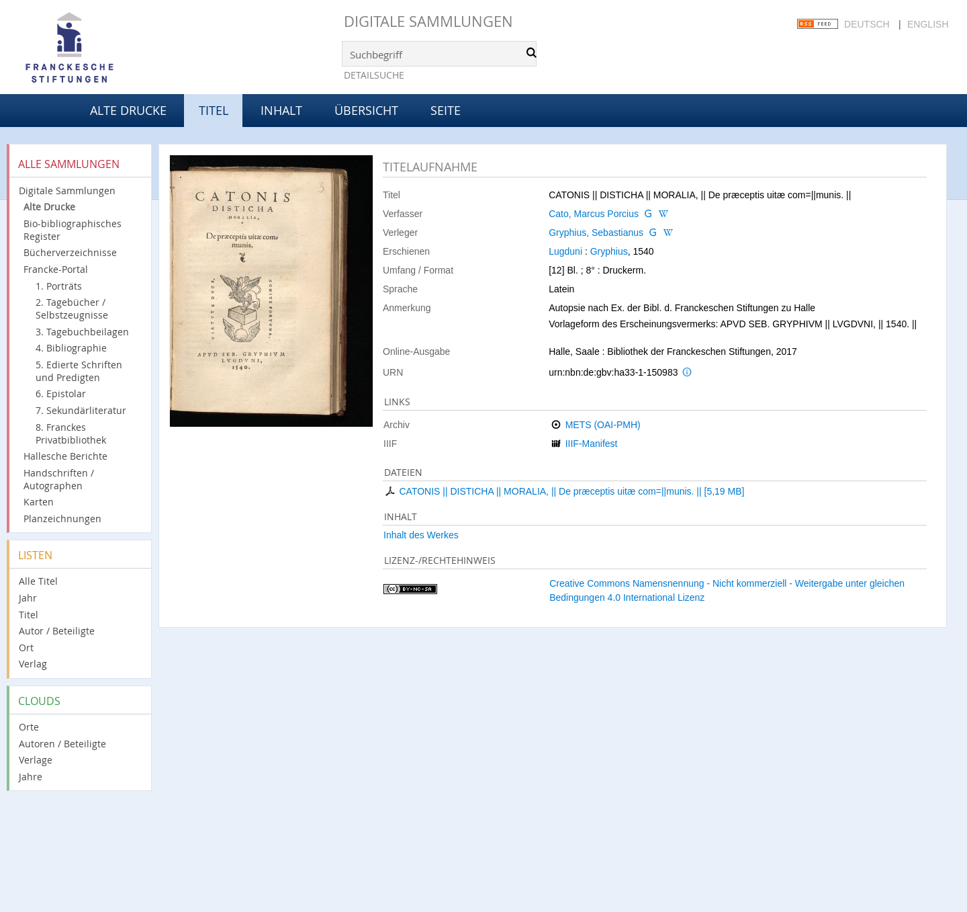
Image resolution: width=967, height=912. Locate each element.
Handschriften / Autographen (59, 479)
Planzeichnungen (62, 518)
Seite (445, 110)
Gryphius (609, 251)
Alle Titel (38, 581)
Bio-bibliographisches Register (73, 230)
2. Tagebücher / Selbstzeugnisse (72, 308)
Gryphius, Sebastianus (596, 232)
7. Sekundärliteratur (81, 410)
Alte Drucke (128, 110)
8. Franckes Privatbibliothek (71, 433)
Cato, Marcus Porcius (594, 213)
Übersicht (366, 110)
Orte (29, 726)
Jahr (28, 597)
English (927, 24)
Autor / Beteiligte (57, 630)
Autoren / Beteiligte (62, 743)
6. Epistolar (61, 393)
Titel (28, 614)
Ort (26, 647)
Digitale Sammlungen (428, 21)
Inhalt (281, 110)
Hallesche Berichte (65, 456)
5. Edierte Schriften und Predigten (79, 371)
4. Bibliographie (71, 347)
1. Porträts (59, 286)
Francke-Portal (56, 269)
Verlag (33, 663)
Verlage (35, 759)
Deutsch (867, 24)
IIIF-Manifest (591, 443)
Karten (39, 501)
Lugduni (565, 251)
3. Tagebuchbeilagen (82, 331)
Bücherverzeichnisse (70, 252)
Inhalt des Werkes (421, 535)
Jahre (30, 776)
